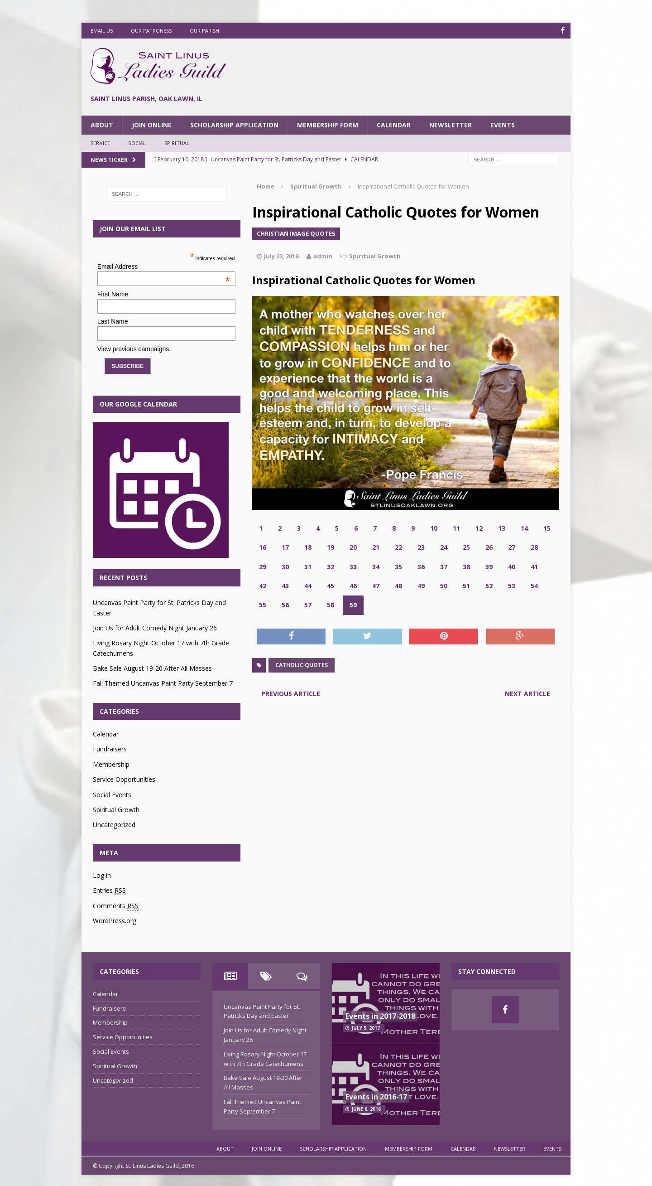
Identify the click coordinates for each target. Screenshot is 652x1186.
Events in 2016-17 (376, 1097)
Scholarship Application (234, 124)
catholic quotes (301, 665)
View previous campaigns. (134, 349)
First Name (112, 294)
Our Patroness (151, 30)
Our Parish (204, 30)
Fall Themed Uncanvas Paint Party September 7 (163, 683)
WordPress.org (114, 920)
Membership (111, 764)
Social (137, 143)
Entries (109, 890)
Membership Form (327, 124)
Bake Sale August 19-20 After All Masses (152, 668)
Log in (102, 875)
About (102, 124)
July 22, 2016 (281, 256)
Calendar (394, 124)
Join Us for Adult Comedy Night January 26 (155, 628)
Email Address (163, 266)
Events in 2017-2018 (380, 1016)
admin (322, 256)
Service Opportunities (124, 779)
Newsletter (450, 124)
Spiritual (177, 143)
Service (100, 143)
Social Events (112, 794)
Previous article (290, 693)
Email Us (102, 30)
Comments (116, 905)
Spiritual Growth (375, 256)
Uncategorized (114, 824)
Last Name (112, 321)
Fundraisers (110, 749)
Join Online (152, 124)
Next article (527, 693)
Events (502, 124)
